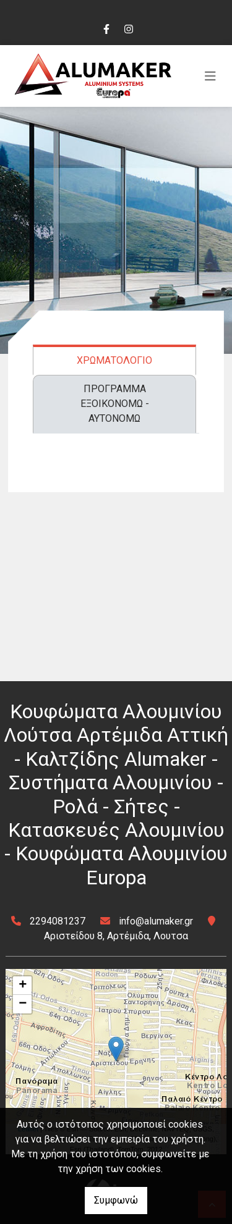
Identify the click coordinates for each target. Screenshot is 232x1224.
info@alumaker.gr (156, 921)
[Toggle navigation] (210, 76)
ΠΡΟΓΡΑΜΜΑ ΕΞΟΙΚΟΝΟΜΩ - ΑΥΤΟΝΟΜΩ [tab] (114, 403)
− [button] (23, 1004)
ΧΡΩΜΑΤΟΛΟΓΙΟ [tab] (114, 360)
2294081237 (57, 921)
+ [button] (23, 985)
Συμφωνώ (116, 1200)
